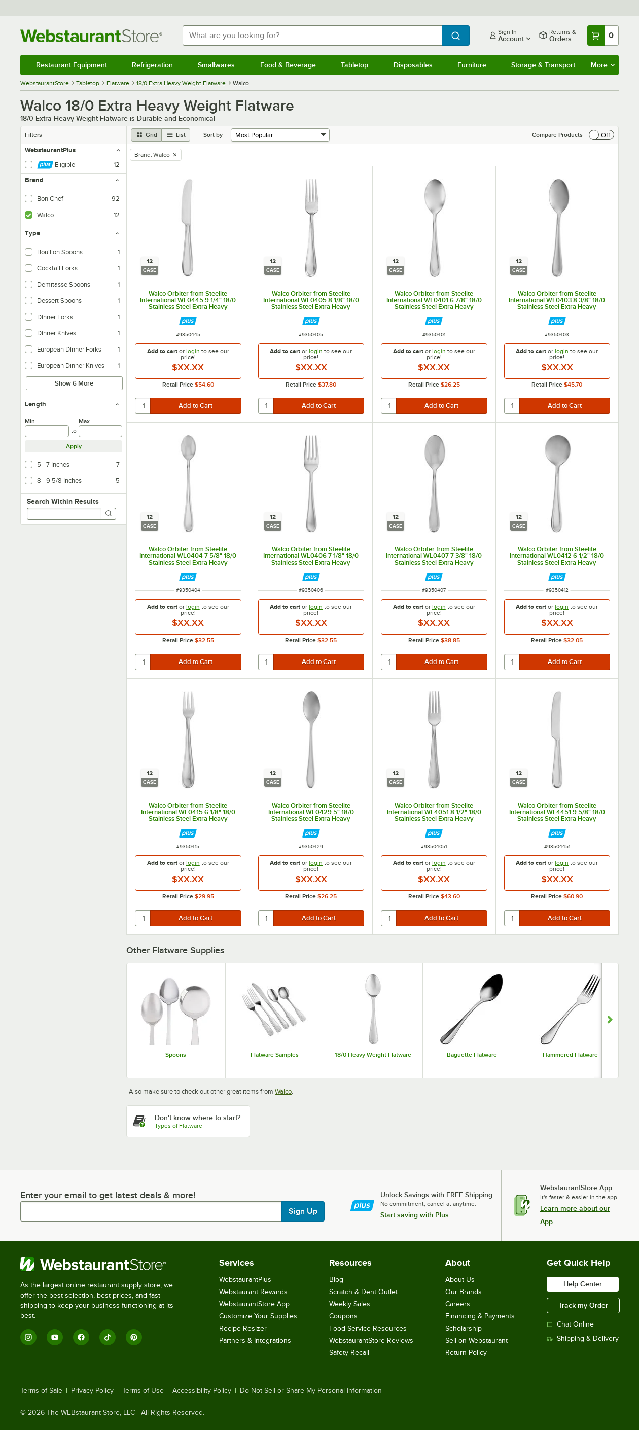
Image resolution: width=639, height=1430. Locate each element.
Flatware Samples (275, 1055)
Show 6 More (74, 383)
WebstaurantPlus (245, 1279)
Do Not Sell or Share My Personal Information (311, 1390)
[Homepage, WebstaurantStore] (93, 35)
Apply (74, 446)
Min (30, 421)
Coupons (343, 1316)
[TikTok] (107, 1337)
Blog (336, 1279)
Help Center (582, 1284)
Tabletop (354, 65)
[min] (47, 431)
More (603, 65)
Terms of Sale (41, 1390)
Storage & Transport (543, 65)
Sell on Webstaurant (476, 1340)
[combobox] (312, 35)
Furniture (471, 65)
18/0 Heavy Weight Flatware (373, 1055)
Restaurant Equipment (71, 65)
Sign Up (303, 1211)
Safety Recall (349, 1352)
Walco (283, 1091)
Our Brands (463, 1292)
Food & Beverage (288, 65)
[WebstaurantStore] (103, 1264)
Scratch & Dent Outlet (363, 1292)
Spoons (175, 1055)
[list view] (176, 135)
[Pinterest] (134, 1337)
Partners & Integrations (255, 1340)
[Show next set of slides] (609, 1020)
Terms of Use (143, 1390)
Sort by (213, 134)
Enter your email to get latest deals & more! (107, 1195)
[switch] (601, 135)
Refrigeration (152, 65)
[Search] (108, 514)
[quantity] (143, 406)
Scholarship (463, 1328)
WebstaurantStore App (254, 1304)
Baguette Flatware (472, 1055)
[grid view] (146, 135)
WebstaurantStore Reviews (371, 1340)
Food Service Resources (368, 1328)
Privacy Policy (92, 1390)
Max (84, 421)
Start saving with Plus (414, 1215)
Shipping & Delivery (583, 1338)
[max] (101, 431)
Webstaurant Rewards (253, 1292)
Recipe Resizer (243, 1328)
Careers (457, 1304)
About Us (460, 1279)
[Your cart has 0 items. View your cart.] (603, 35)
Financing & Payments (480, 1316)
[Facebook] (81, 1337)
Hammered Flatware (570, 1055)
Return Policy (466, 1352)
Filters (33, 134)
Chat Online (570, 1324)
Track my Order (583, 1305)
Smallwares (216, 65)
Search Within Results (63, 501)
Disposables (413, 65)
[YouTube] (55, 1337)
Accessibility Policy (201, 1390)
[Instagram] (28, 1337)
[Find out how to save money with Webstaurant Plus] (188, 321)
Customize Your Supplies (258, 1316)
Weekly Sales (349, 1304)
